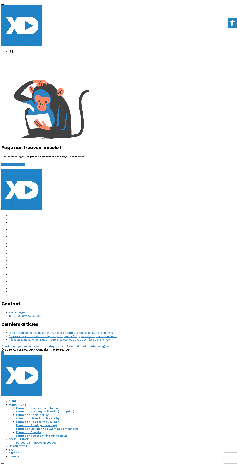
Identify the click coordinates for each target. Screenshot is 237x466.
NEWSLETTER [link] (18, 446)
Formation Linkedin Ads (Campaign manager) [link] (47, 428)
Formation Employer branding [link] (36, 425)
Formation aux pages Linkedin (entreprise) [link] (45, 411)
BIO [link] (11, 449)
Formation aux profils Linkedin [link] (37, 408)
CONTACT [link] (15, 456)
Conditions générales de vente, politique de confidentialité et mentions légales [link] (55, 346)
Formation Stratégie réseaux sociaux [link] (41, 435)
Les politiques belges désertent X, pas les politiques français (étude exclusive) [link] (61, 332)
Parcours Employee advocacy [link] (36, 442)
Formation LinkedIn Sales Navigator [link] (40, 418)
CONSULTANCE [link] (19, 439)
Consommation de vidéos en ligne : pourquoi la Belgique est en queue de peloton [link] (63, 336)
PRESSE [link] (14, 453)
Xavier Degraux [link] (19, 312)
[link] (232, 23)
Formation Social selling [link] (32, 415)
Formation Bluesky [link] (28, 432)
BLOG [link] (12, 401)
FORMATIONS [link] (17, 404)
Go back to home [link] (13, 164)
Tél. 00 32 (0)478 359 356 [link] (25, 316)
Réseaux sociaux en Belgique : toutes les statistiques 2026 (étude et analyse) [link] (60, 339)
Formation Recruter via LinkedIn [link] (37, 422)
